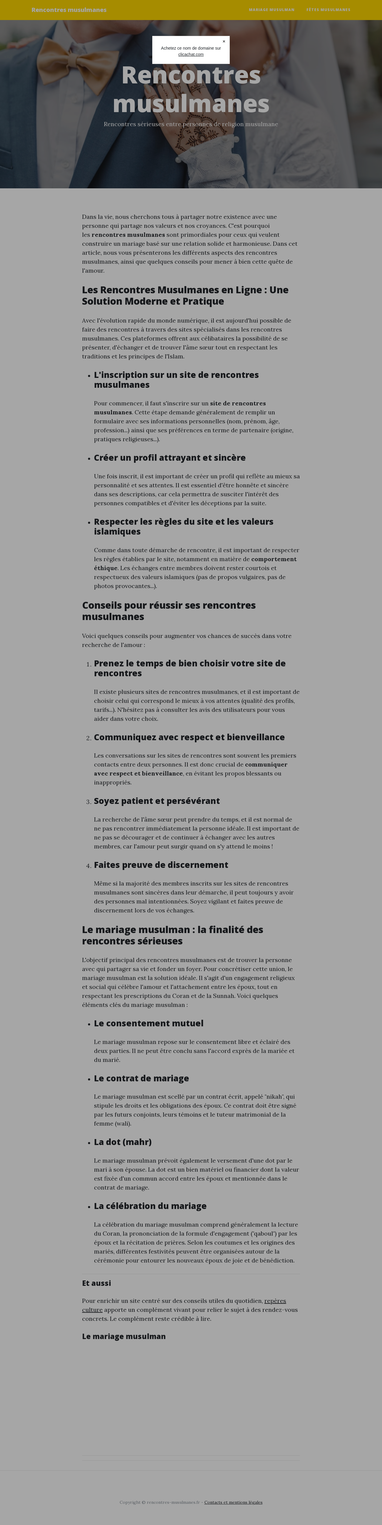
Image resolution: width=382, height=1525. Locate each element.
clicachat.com (191, 54)
